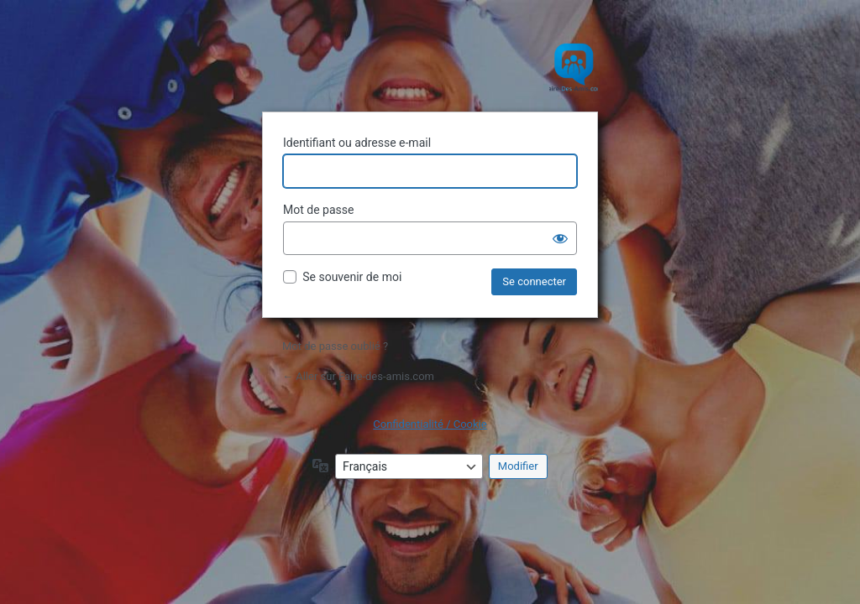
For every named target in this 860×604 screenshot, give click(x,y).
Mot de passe (318, 209)
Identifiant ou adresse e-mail (357, 142)
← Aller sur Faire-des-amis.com (358, 376)
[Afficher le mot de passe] (560, 238)
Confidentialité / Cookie (429, 424)
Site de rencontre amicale (430, 67)
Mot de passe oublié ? (335, 346)
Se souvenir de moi (351, 277)
